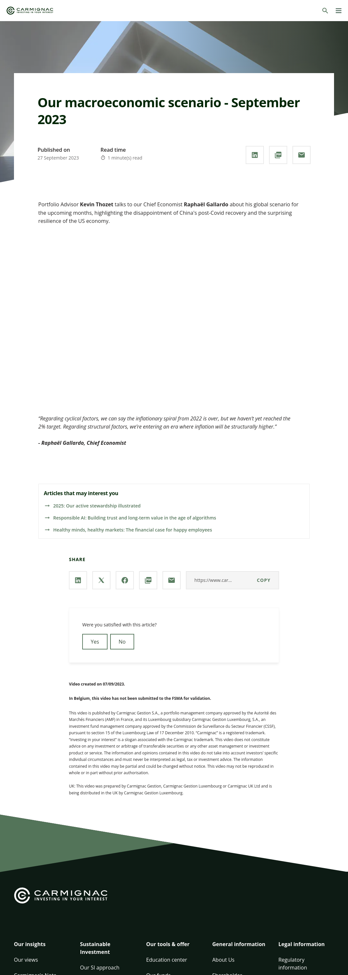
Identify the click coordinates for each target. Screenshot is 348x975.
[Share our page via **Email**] (301, 155)
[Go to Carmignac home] (29, 10)
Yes (95, 641)
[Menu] (339, 10)
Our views (26, 959)
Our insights (29, 944)
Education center (166, 959)
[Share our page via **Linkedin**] (255, 155)
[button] (42, 948)
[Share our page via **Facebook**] (125, 580)
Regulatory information (292, 963)
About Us (223, 959)
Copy (264, 580)
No (122, 641)
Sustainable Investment (95, 948)
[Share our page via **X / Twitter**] (101, 580)
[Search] (325, 11)
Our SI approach (99, 967)
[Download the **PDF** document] (278, 155)
